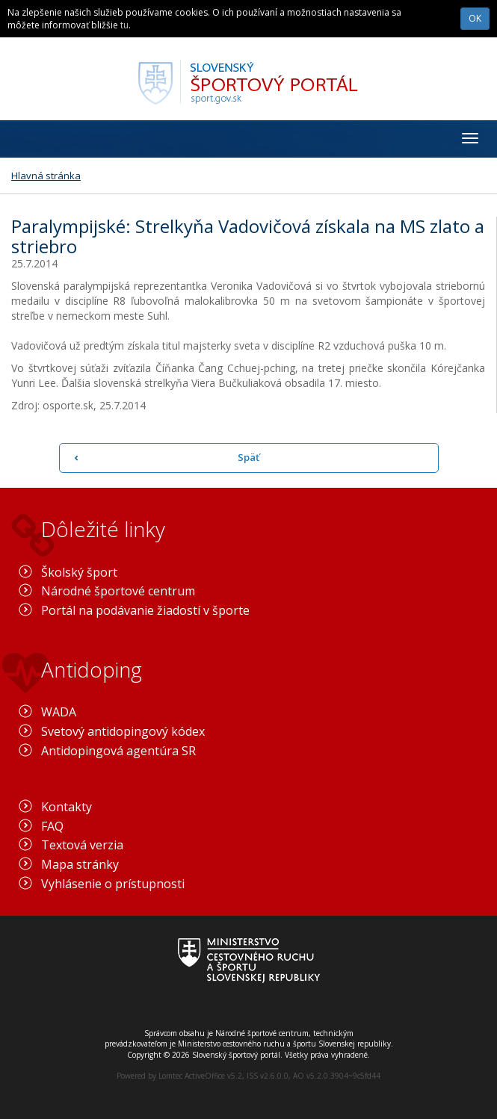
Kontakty (66, 807)
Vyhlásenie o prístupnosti (113, 883)
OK (475, 18)
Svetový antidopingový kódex (123, 731)
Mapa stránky (80, 864)
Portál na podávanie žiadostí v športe (145, 610)
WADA (58, 712)
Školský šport (79, 572)
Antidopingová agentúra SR (118, 751)
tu (124, 25)
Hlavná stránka (46, 175)
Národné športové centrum (118, 591)
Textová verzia (82, 845)
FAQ (52, 826)
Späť (248, 457)
